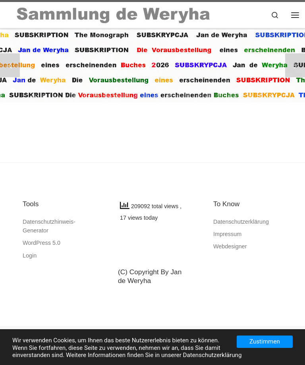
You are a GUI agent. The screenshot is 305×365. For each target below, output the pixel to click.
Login (30, 255)
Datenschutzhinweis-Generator (49, 226)
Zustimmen (264, 341)
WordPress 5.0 (41, 243)
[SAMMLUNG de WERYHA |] (114, 14)
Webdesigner (230, 246)
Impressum (227, 234)
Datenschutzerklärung (241, 222)
